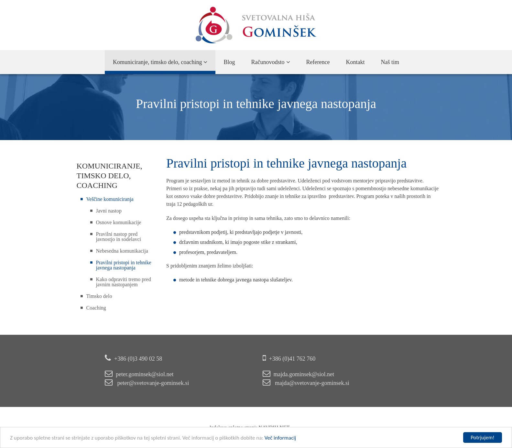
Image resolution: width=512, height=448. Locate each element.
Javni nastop (109, 210)
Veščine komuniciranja (110, 199)
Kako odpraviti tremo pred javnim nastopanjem (123, 282)
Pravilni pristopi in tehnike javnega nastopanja (123, 265)
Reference (318, 62)
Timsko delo (99, 296)
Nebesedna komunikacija (122, 251)
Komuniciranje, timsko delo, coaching (160, 62)
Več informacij (280, 437)
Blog (229, 62)
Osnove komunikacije (118, 222)
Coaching (96, 308)
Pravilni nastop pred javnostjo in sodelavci (118, 236)
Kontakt (355, 62)
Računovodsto (270, 62)
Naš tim (390, 62)
